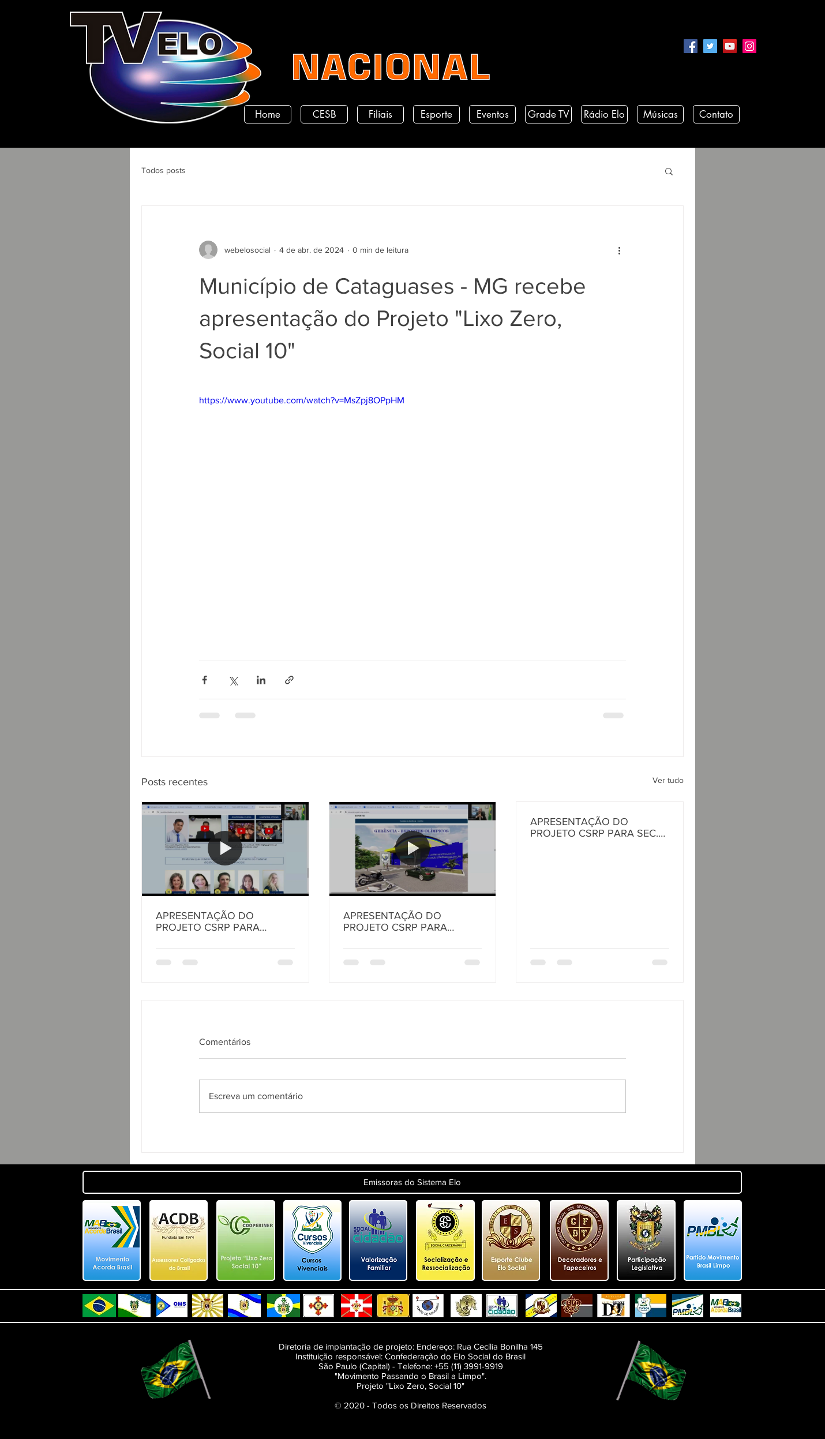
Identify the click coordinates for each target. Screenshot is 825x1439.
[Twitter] (710, 46)
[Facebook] (690, 46)
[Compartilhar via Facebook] (204, 679)
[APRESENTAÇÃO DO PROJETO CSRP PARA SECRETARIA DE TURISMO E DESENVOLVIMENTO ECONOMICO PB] (412, 848)
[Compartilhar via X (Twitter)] (232, 679)
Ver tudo (668, 780)
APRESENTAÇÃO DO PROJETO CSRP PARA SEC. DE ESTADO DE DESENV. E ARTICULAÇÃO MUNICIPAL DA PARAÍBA (594, 827)
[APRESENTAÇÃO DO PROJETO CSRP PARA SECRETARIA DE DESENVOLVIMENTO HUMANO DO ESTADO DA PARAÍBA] (225, 848)
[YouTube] (730, 46)
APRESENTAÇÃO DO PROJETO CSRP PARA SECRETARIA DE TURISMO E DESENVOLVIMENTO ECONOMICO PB (409, 921)
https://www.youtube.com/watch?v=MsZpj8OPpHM (301, 400)
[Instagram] (749, 46)
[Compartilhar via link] (289, 679)
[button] (668, 170)
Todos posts (163, 170)
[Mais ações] (619, 250)
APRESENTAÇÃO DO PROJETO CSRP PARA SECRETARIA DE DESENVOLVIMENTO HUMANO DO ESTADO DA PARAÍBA (218, 921)
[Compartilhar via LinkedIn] (261, 679)
